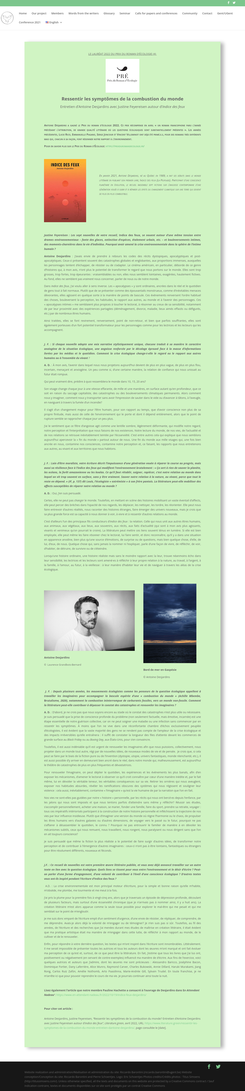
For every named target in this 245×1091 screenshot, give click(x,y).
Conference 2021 (30, 22)
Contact (207, 13)
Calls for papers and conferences (156, 13)
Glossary (109, 13)
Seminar (125, 13)
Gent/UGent (225, 13)
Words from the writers (84, 13)
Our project (39, 13)
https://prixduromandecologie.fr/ (125, 146)
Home (23, 13)
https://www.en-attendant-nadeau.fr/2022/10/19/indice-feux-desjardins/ (101, 995)
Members (57, 13)
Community (189, 13)
